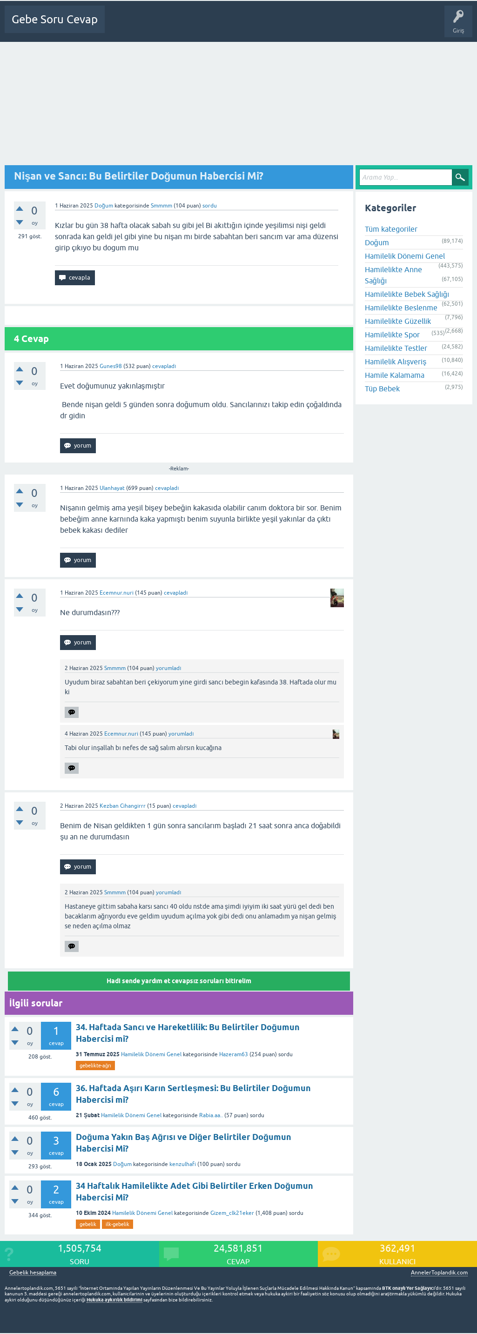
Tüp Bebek (382, 388)
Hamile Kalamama (394, 375)
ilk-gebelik (117, 1224)
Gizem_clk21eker (232, 1213)
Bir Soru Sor (288, 26)
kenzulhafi (182, 1164)
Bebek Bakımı (410, 26)
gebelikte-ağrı (95, 1065)
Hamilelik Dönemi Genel (151, 1054)
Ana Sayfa (123, 26)
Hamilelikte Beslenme (401, 307)
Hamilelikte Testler (396, 348)
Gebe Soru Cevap (55, 19)
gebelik (88, 1224)
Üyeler (254, 26)
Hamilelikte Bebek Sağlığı (407, 294)
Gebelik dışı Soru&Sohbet (347, 26)
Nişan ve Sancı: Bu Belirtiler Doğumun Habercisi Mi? (138, 176)
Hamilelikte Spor (392, 334)
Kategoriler (220, 26)
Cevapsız (185, 26)
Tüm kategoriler (391, 229)
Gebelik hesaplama (32, 1273)
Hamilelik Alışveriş (395, 361)
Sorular (154, 26)
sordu (209, 205)
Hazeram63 (233, 1054)
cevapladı (164, 366)
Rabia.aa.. (211, 1115)
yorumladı (168, 668)
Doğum (103, 205)
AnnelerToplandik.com (439, 1272)
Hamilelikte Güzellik (398, 321)
